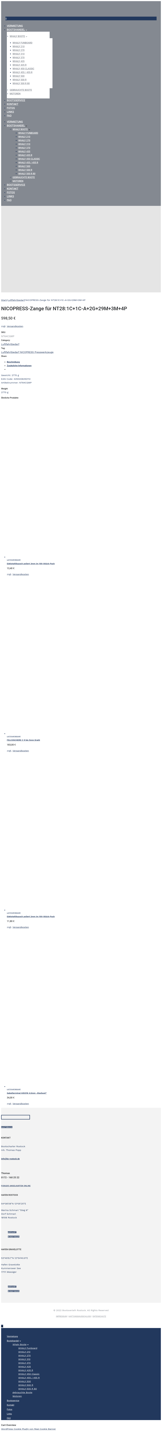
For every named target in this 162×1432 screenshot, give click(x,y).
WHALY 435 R (20, 65)
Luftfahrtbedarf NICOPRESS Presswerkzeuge (27, 352)
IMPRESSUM (61, 1316)
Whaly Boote (17, 36)
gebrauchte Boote (21, 90)
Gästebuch (6, 1127)
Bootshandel (16, 29)
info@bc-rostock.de (10, 1159)
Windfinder (13, 1237)
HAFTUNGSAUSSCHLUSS (80, 1316)
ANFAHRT (12, 1232)
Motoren (15, 93)
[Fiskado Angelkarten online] (16, 1186)
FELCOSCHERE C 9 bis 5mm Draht (23, 740)
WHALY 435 (19, 61)
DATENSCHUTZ (99, 1316)
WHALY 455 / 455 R (22, 72)
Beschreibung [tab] (13, 362)
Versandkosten (15, 326)
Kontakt (12, 104)
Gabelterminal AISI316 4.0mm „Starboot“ (27, 1093)
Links (10, 111)
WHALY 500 (19, 76)
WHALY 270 (19, 50)
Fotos (11, 107)
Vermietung (15, 25)
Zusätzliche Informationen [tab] (19, 365)
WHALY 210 (19, 46)
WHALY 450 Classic (23, 68)
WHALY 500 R (20, 79)
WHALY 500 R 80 (21, 83)
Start (4, 300)
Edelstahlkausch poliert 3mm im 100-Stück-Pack (31, 563)
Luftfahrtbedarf (16, 300)
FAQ (9, 115)
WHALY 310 (19, 54)
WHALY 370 (19, 57)
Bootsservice (16, 100)
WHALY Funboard (22, 42)
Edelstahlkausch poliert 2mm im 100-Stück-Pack (31, 916)
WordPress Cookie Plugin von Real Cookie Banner (28, 1429)
